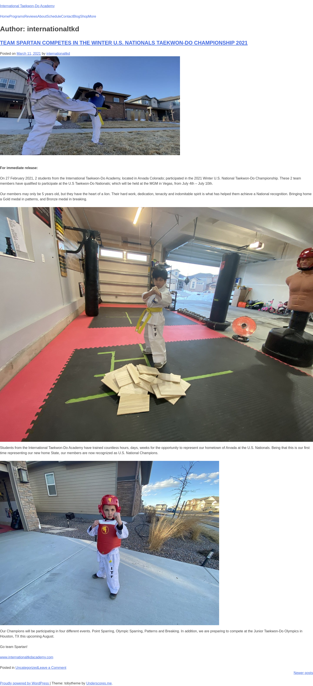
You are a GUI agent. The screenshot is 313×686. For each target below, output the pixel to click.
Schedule (54, 16)
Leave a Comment (52, 667)
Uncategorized (26, 667)
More (92, 16)
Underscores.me (99, 683)
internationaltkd (58, 53)
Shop (84, 16)
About (42, 16)
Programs (16, 16)
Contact (67, 16)
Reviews (30, 16)
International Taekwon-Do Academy (27, 6)
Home (4, 16)
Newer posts (303, 673)
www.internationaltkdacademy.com (26, 657)
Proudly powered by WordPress (25, 683)
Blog (76, 16)
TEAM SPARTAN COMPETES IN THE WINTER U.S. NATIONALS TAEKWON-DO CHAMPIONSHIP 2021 (124, 43)
